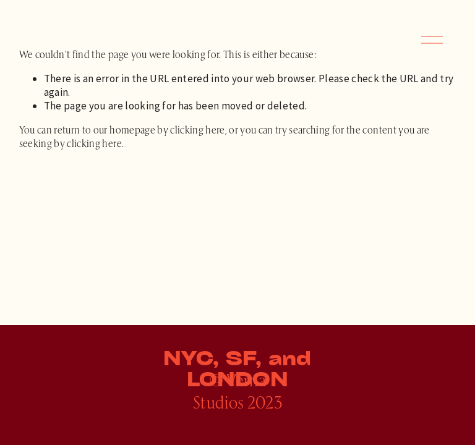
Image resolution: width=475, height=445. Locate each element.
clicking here (197, 129)
